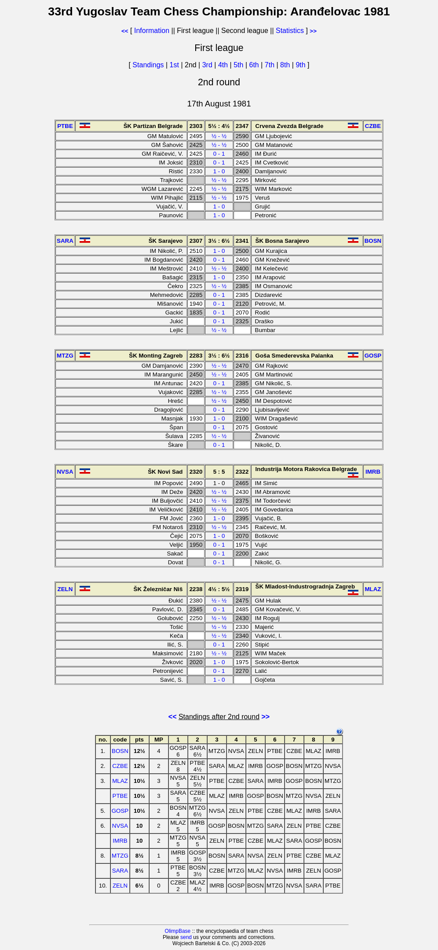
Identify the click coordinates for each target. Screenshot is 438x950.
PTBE (120, 796)
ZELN (120, 885)
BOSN (120, 751)
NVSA (120, 825)
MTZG (120, 855)
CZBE (120, 766)
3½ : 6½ (219, 241)
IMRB (120, 840)
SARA (120, 870)
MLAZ (120, 781)
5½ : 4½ (219, 126)
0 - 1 (219, 153)
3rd (208, 65)
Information (151, 30)
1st (175, 65)
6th (255, 65)
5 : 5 (219, 471)
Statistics (290, 30)
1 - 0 (219, 171)
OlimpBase (178, 931)
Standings (148, 65)
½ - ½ (219, 136)
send (186, 937)
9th (301, 65)
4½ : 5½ (219, 589)
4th (224, 65)
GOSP (120, 811)
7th (271, 65)
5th (239, 65)
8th (286, 65)
